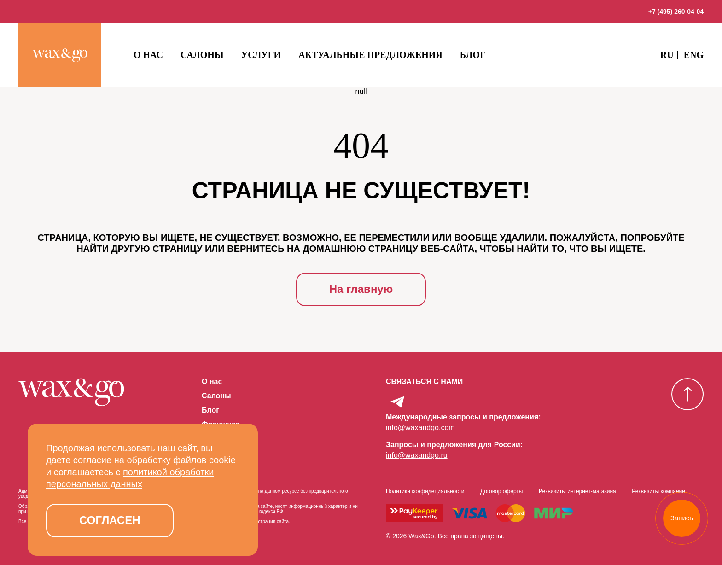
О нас (148, 55)
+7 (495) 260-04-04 (676, 11)
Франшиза (220, 424)
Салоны (202, 55)
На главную (361, 289)
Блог (473, 55)
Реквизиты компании (658, 491)
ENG (694, 55)
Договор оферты (501, 491)
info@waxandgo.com (420, 427)
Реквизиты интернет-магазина (577, 491)
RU (667, 55)
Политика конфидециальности (425, 491)
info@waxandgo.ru (417, 455)
